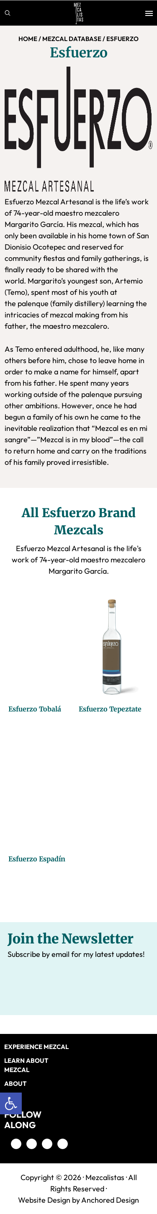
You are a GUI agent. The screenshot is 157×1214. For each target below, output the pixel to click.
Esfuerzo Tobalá (34, 709)
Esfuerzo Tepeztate (110, 709)
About (15, 1084)
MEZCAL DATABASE (71, 39)
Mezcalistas (104, 1177)
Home (27, 39)
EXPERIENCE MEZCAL (36, 1047)
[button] (11, 1103)
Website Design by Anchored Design (78, 1200)
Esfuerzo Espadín (36, 859)
